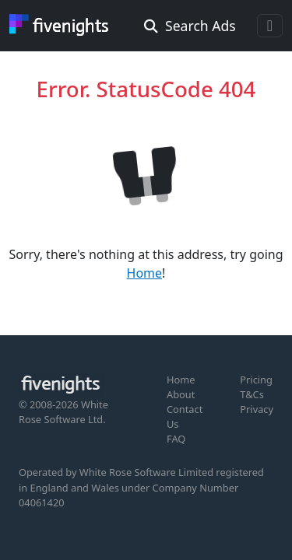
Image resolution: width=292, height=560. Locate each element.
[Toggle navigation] (270, 25)
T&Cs (251, 394)
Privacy (256, 409)
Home (145, 273)
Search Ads (190, 25)
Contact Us (184, 416)
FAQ (176, 439)
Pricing (256, 380)
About (181, 394)
